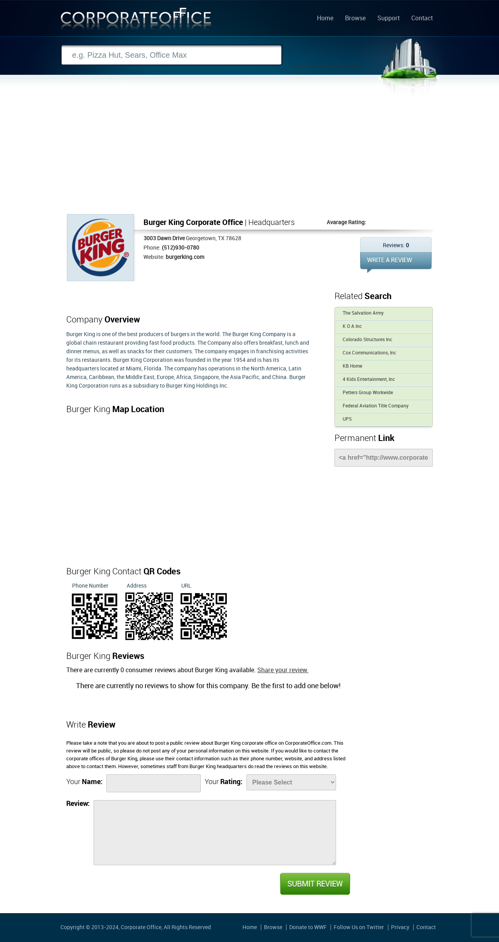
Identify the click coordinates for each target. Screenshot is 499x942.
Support (388, 19)
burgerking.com (185, 257)
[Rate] (291, 782)
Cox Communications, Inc (369, 353)
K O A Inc (352, 326)
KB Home (352, 366)
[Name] (153, 783)
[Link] (383, 458)
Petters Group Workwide (368, 392)
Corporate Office (136, 21)
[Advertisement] (249, 155)
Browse (355, 19)
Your (84, 782)
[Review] (215, 832)
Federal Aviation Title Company (376, 406)
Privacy (400, 927)
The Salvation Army (363, 313)
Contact (422, 19)
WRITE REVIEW (396, 262)
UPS (347, 419)
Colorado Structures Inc (367, 339)
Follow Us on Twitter (359, 927)
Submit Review (314, 884)
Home (325, 19)
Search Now (325, 55)
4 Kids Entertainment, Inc (369, 379)
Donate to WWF (308, 927)
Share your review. (282, 670)
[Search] (171, 55)
